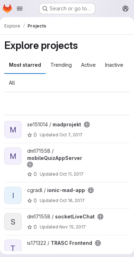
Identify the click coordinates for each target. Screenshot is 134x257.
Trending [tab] (61, 65)
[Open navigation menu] (19, 8)
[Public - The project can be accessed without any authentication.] (87, 124)
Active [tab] (88, 65)
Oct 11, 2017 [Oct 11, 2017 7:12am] (71, 174)
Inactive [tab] (114, 65)
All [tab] (12, 83)
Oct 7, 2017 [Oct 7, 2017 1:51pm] (71, 134)
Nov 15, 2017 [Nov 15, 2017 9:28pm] (72, 227)
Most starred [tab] (25, 65)
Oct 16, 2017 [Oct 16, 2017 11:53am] (72, 200)
